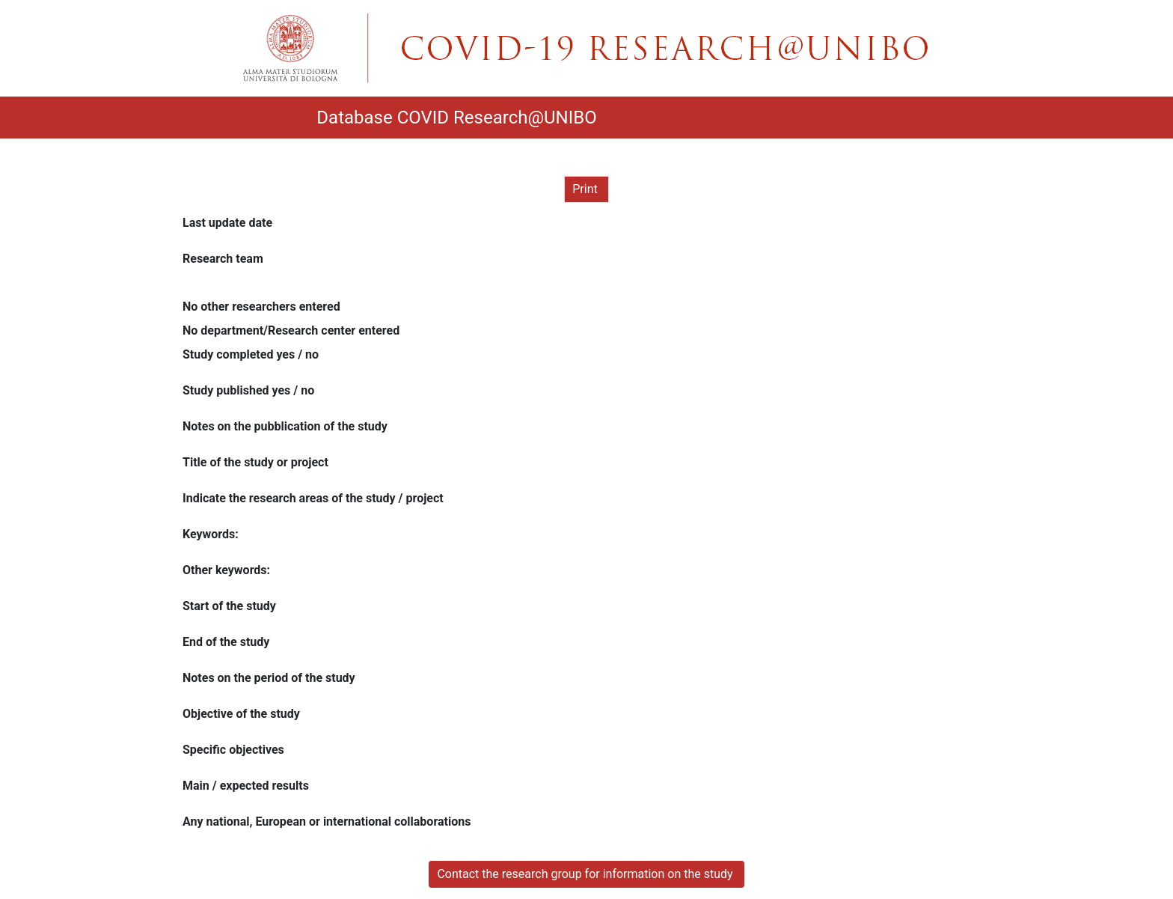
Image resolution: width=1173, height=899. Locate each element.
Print (586, 189)
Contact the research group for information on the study (586, 874)
